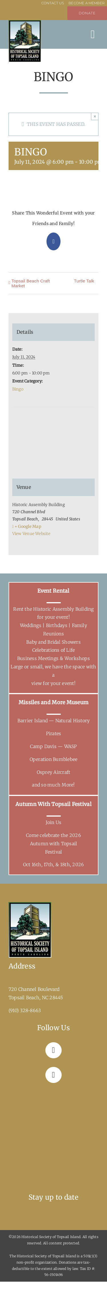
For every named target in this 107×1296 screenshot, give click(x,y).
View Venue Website (31, 533)
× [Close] (95, 116)
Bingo (17, 389)
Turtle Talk (84, 280)
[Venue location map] (53, 428)
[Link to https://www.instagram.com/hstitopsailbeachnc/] (53, 1075)
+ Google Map (28, 526)
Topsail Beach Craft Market (30, 283)
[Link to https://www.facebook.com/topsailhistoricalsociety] (53, 1050)
